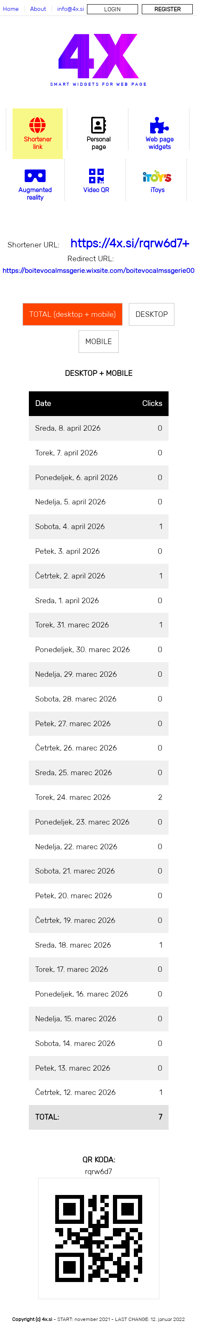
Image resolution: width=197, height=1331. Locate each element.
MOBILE (98, 341)
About (38, 9)
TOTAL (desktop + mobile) (72, 314)
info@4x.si (70, 9)
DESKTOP (152, 314)
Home (11, 9)
